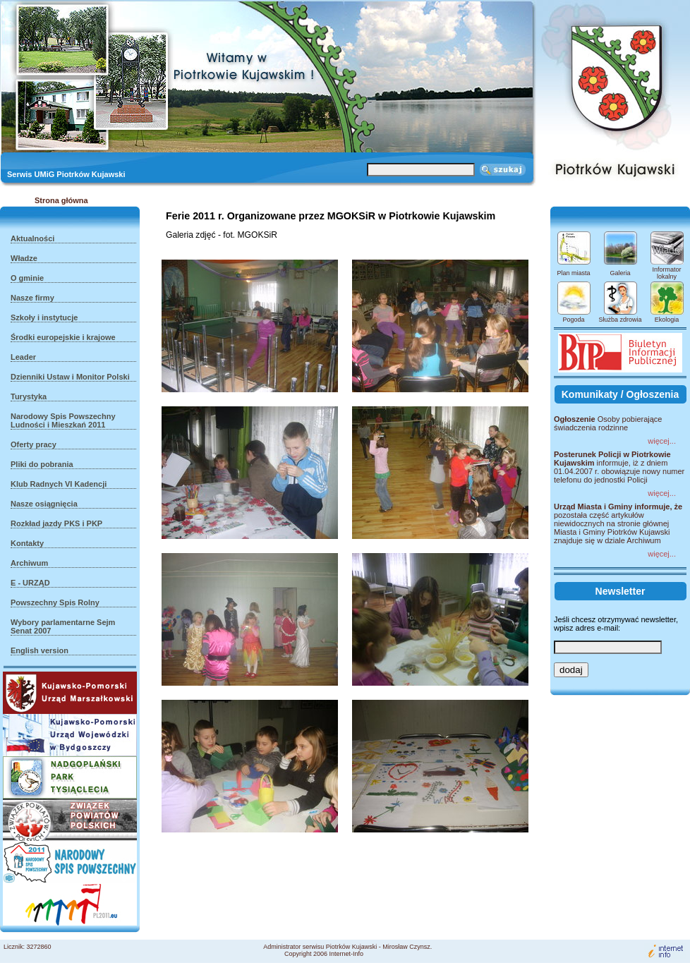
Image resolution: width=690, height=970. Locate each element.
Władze (24, 258)
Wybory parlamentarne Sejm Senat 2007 (63, 626)
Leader (23, 357)
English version (39, 650)
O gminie (27, 278)
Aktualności (32, 238)
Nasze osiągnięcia (44, 503)
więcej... (662, 441)
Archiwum (29, 563)
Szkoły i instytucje (44, 317)
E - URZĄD (30, 582)
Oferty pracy (33, 444)
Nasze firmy (32, 297)
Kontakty (27, 543)
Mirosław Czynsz (406, 946)
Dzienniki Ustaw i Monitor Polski (70, 376)
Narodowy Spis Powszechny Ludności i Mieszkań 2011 (63, 420)
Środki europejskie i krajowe (63, 337)
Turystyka (29, 396)
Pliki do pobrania (42, 464)
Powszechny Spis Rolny (55, 602)
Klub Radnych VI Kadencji (59, 484)
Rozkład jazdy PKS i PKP (56, 523)
